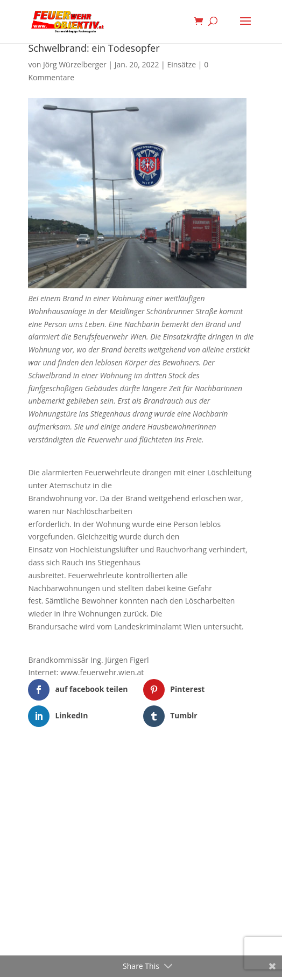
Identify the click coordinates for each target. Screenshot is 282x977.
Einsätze (181, 64)
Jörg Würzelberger (75, 64)
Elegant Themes (124, 760)
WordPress (196, 760)
